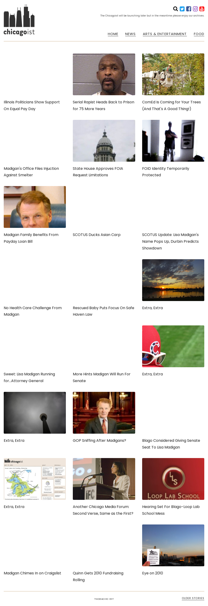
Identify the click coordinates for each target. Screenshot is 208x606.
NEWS (130, 34)
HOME (113, 34)
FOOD (199, 34)
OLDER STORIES (193, 598)
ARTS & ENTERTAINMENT (165, 34)
